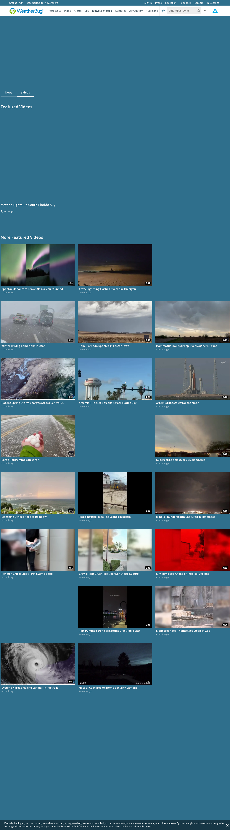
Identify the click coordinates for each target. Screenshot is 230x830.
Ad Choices (145, 826)
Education (170, 3)
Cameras (120, 11)
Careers (198, 3)
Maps (67, 11)
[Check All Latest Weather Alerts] (215, 11)
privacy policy (40, 826)
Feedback (185, 3)
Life (87, 11)
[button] (227, 825)
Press (158, 3)
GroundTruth (16, 3)
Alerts (78, 11)
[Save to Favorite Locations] (163, 11)
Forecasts (55, 11)
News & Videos (102, 11)
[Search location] (184, 10)
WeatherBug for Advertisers (42, 3)
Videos (25, 93)
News (8, 93)
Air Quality (136, 11)
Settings (213, 3)
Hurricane (152, 11)
